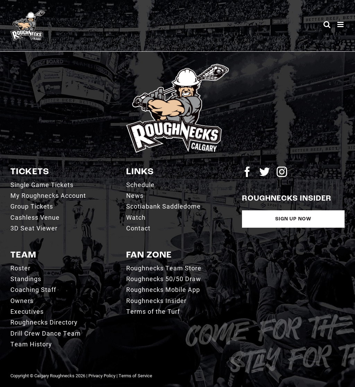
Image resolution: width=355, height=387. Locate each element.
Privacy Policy (101, 375)
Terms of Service (135, 375)
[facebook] (247, 172)
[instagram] (282, 172)
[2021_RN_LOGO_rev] (177, 66)
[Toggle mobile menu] (341, 24)
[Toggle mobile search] (326, 24)
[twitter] (264, 172)
